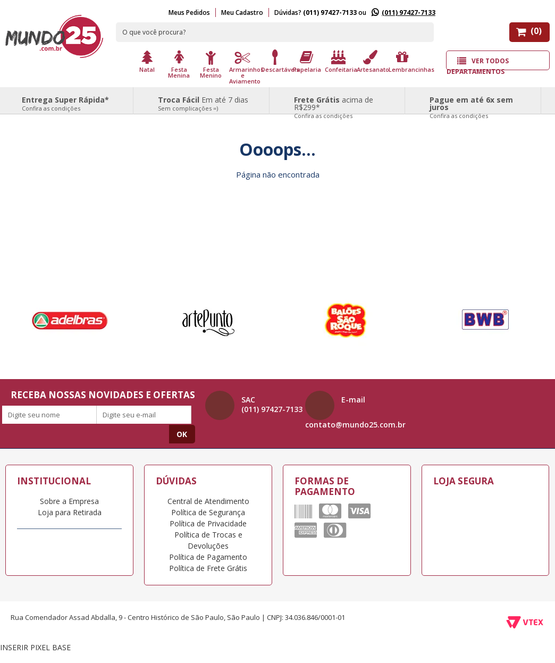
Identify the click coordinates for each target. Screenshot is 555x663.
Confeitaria (340, 68)
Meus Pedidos (189, 12)
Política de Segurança (208, 512)
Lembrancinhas (403, 68)
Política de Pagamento (208, 557)
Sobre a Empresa (69, 501)
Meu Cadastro (242, 12)
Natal (147, 68)
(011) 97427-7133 (408, 12)
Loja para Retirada (70, 512)
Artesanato (371, 68)
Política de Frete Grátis (208, 568)
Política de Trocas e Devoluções (208, 540)
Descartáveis (276, 68)
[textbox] (275, 32)
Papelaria (307, 68)
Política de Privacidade (208, 523)
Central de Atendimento (208, 501)
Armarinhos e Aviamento (244, 74)
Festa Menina (179, 71)
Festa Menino (211, 71)
